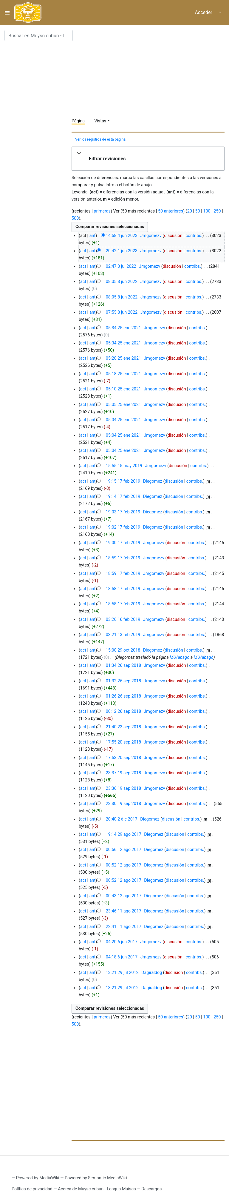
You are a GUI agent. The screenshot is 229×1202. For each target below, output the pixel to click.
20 (189, 211)
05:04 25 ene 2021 (123, 419)
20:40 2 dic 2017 (121, 819)
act (83, 250)
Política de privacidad (32, 1189)
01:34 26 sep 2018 (123, 665)
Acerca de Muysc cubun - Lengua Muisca (97, 1189)
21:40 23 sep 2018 (123, 726)
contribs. (193, 235)
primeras (102, 211)
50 (197, 211)
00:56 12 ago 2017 (123, 849)
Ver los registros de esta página (100, 139)
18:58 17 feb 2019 (123, 588)
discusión (173, 235)
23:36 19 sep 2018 (123, 788)
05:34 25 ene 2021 (123, 327)
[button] (148, 159)
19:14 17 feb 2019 (123, 496)
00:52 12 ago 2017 (123, 865)
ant (92, 235)
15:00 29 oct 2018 (123, 650)
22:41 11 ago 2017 (123, 926)
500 (75, 218)
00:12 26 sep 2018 (123, 711)
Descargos (151, 1189)
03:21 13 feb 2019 (123, 634)
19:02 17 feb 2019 (123, 527)
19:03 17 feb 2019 (123, 512)
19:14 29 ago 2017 (123, 834)
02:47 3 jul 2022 (121, 266)
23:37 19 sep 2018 (123, 772)
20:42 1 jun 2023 (121, 250)
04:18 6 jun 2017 (121, 957)
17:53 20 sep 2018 (123, 757)
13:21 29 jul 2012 (122, 972)
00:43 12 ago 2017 (123, 895)
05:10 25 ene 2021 (123, 389)
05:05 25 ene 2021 (123, 404)
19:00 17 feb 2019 (123, 542)
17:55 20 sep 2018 (123, 742)
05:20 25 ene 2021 (123, 358)
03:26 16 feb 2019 (123, 619)
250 (217, 211)
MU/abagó (203, 657)
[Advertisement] (150, 71)
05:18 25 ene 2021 (123, 373)
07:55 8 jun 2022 (121, 312)
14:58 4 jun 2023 (121, 235)
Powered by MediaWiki (37, 1178)
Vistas (100, 121)
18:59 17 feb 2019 (123, 558)
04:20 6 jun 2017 (121, 941)
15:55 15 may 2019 (124, 465)
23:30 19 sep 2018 (123, 803)
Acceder (203, 12)
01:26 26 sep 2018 (123, 696)
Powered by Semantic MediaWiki (96, 1178)
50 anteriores (170, 211)
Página (78, 121)
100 (206, 211)
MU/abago (179, 657)
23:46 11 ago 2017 (123, 911)
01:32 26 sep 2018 (123, 681)
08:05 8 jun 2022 (121, 281)
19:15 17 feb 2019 (123, 481)
